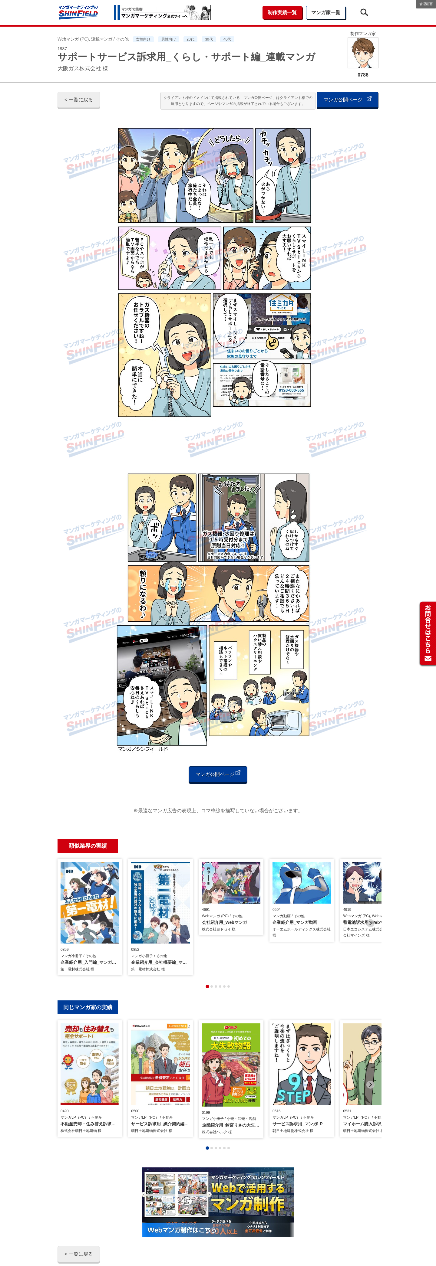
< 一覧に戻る (78, 99)
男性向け (168, 39)
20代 (190, 39)
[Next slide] (370, 912)
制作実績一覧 (282, 12)
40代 (227, 39)
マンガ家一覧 (325, 12)
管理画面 (426, 4)
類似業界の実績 (88, 846)
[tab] (207, 963)
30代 (209, 39)
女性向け (143, 39)
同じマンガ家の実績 (87, 985)
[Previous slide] (65, 912)
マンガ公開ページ (348, 99)
